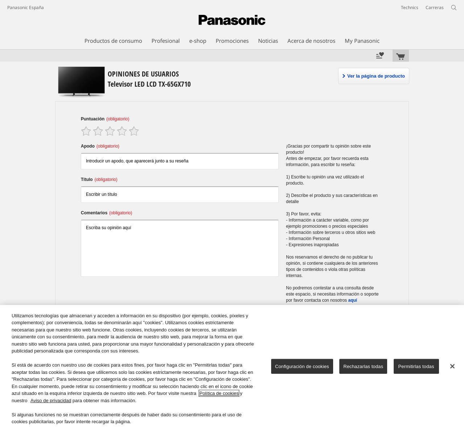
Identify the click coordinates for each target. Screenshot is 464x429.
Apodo (100, 146)
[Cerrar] (452, 366)
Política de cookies (219, 393)
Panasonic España (25, 7)
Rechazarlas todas (363, 366)
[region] (232, 367)
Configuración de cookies (302, 366)
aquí (352, 300)
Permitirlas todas (416, 366)
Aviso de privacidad (50, 400)
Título (99, 179)
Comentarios (106, 212)
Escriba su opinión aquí (179, 248)
